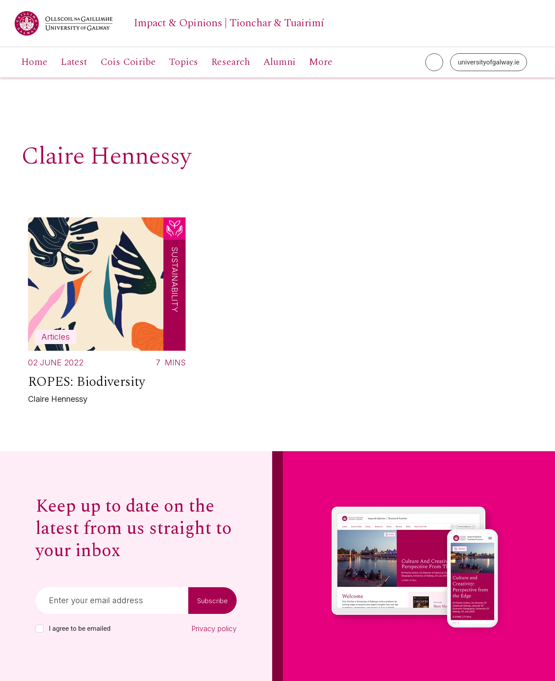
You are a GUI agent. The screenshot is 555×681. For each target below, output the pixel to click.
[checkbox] (40, 629)
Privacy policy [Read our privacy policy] (214, 628)
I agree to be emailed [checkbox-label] (80, 629)
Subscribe (212, 601)
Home (34, 62)
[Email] (112, 600)
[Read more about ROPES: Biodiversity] (107, 313)
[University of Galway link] (169, 23)
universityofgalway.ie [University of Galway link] (488, 62)
